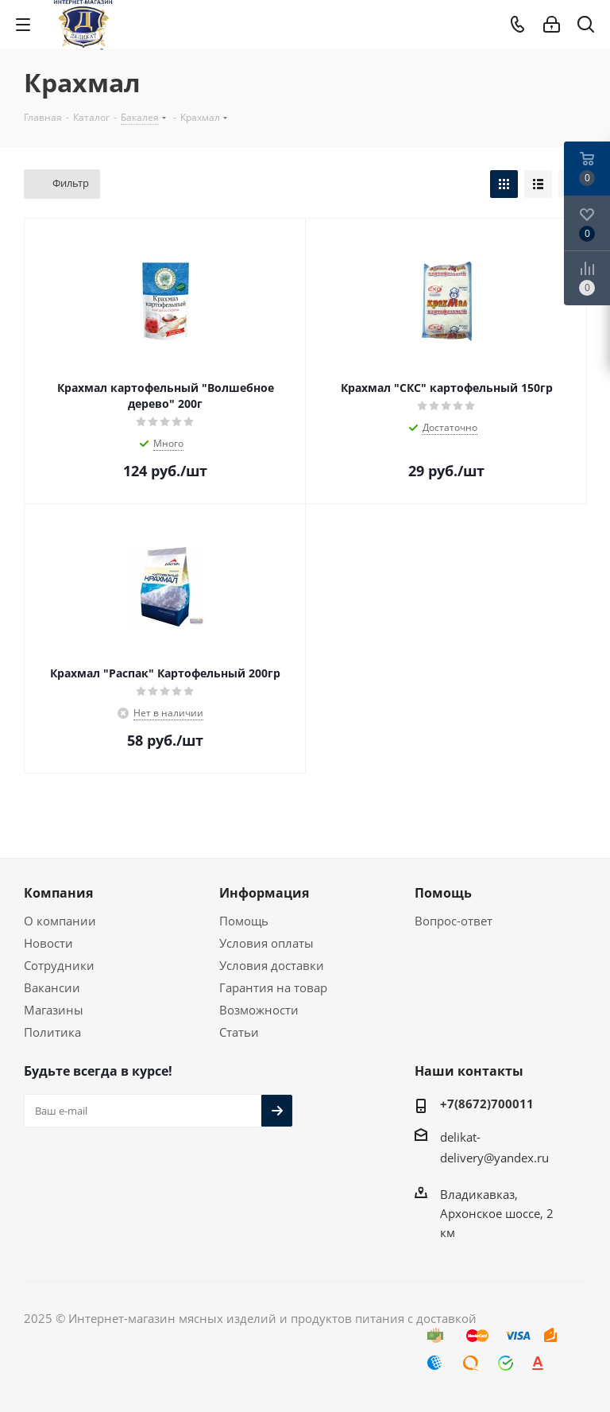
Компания (58, 893)
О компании (60, 921)
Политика (52, 1032)
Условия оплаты (266, 943)
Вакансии (52, 987)
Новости (48, 943)
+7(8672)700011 (487, 1103)
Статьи (239, 1032)
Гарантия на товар (273, 987)
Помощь (243, 921)
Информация (264, 893)
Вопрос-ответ (453, 921)
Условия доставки (271, 965)
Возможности (259, 1010)
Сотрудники (59, 965)
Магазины (53, 1010)
